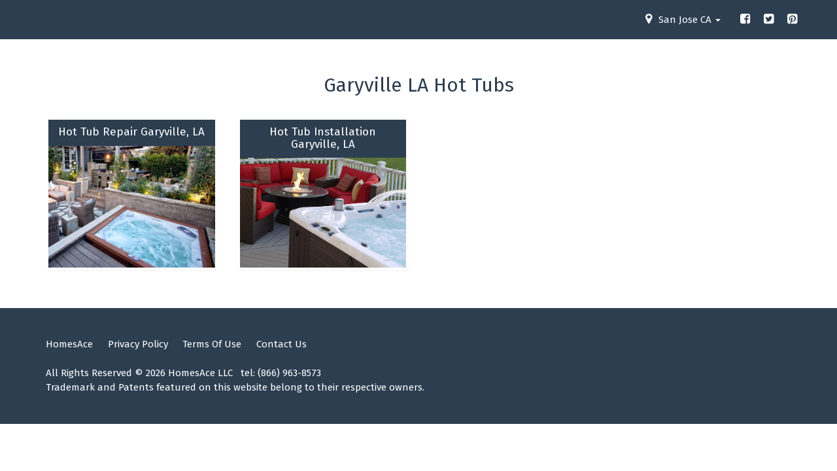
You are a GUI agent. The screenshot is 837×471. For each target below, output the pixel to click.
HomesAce (69, 344)
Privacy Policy (138, 344)
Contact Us (281, 344)
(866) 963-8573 (289, 373)
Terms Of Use (211, 344)
